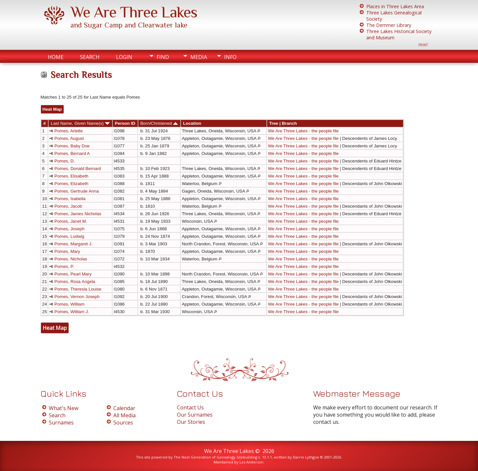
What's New (63, 408)
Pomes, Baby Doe (71, 145)
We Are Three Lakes (133, 12)
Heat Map (52, 109)
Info (230, 57)
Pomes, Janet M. (70, 221)
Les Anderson (251, 462)
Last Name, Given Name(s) (80, 123)
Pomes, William (69, 304)
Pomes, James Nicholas (77, 213)
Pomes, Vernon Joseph (77, 296)
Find (163, 57)
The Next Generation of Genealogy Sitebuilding (215, 457)
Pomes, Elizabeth (71, 183)
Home (56, 57)
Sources (123, 422)
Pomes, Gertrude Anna (76, 191)
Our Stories (191, 421)
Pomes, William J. (71, 311)
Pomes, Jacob (68, 206)
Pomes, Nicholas (70, 258)
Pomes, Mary (67, 251)
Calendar (124, 408)
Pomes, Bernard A (72, 153)
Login (124, 57)
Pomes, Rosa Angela (74, 281)
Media (198, 57)
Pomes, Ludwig (69, 236)
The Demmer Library (388, 25)
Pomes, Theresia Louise (77, 289)
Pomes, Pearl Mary (72, 274)
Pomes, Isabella (70, 198)
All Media (124, 415)
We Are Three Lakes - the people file (303, 130)
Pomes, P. (64, 266)
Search (90, 57)
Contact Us (190, 407)
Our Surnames (195, 414)
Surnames (61, 422)
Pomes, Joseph (69, 228)
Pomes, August (69, 138)
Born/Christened (159, 123)
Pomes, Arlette (68, 130)
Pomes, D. (64, 161)
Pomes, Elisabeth (71, 176)
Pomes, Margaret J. (73, 243)
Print (423, 45)
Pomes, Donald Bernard (77, 168)
